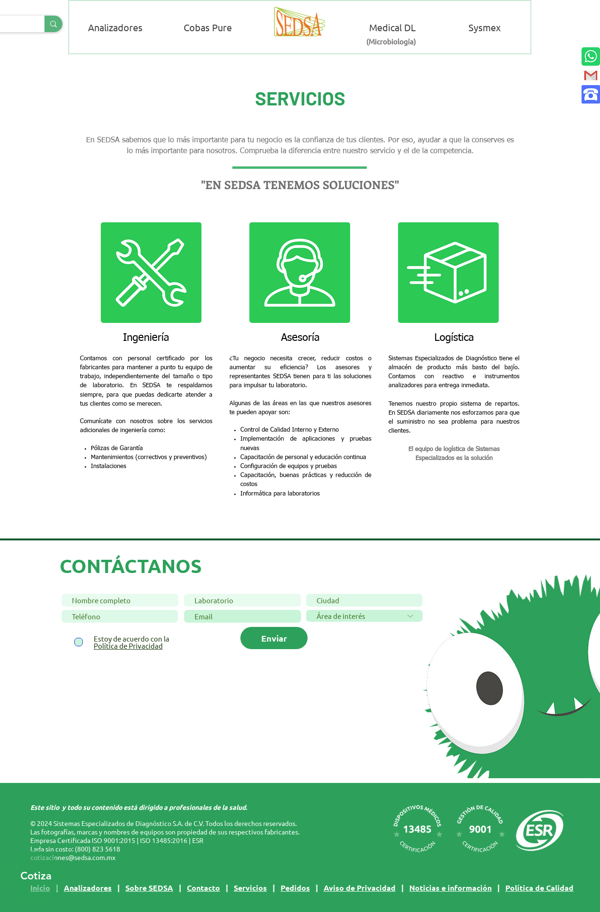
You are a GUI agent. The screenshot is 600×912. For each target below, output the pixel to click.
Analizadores (88, 888)
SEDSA (161, 888)
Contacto (203, 888)
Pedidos (295, 888)
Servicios (250, 888)
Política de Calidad (539, 888)
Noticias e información (450, 888)
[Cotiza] (35, 876)
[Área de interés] (364, 616)
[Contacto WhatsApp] (591, 56)
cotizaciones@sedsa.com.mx (72, 857)
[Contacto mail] (591, 75)
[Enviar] (274, 638)
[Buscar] (53, 24)
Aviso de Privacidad (360, 888)
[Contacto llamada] (591, 94)
